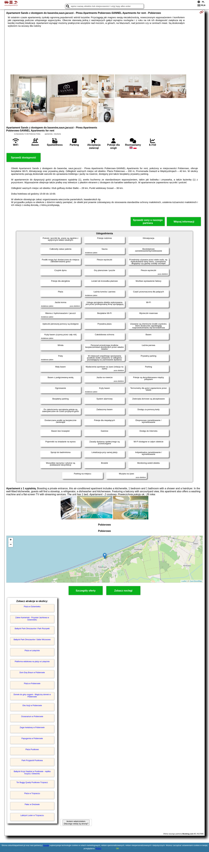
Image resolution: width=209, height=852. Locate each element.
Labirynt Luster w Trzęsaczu (32, 815)
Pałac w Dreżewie (32, 804)
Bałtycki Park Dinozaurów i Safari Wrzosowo (32, 639)
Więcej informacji (184, 221)
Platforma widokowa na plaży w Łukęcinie (32, 661)
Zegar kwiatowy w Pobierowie (32, 727)
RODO (98, 848)
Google (46, 845)
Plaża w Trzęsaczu (32, 793)
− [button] (11, 544)
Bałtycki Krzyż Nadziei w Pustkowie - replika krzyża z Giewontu (32, 772)
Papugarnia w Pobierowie (32, 738)
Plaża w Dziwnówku (32, 606)
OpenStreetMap (196, 581)
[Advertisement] (104, 51)
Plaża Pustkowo (32, 749)
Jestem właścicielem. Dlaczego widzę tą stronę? (76, 822)
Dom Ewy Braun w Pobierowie (32, 672)
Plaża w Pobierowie (32, 683)
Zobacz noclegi (123, 590)
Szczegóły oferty (86, 590)
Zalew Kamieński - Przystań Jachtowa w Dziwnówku (32, 618)
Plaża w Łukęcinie (32, 650)
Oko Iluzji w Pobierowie (32, 705)
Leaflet (184, 581)
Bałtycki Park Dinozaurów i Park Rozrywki (32, 628)
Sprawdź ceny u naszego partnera (148, 221)
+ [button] (11, 540)
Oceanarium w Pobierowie (32, 716)
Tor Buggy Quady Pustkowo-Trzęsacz (32, 782)
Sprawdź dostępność (23, 157)
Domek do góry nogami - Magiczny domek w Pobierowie (32, 695)
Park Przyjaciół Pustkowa (32, 760)
